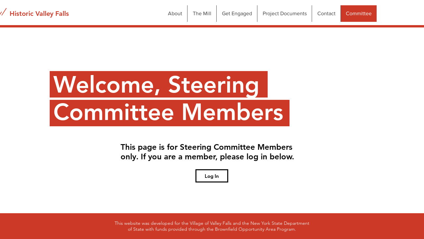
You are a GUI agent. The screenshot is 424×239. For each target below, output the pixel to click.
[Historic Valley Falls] (39, 13)
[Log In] (211, 175)
